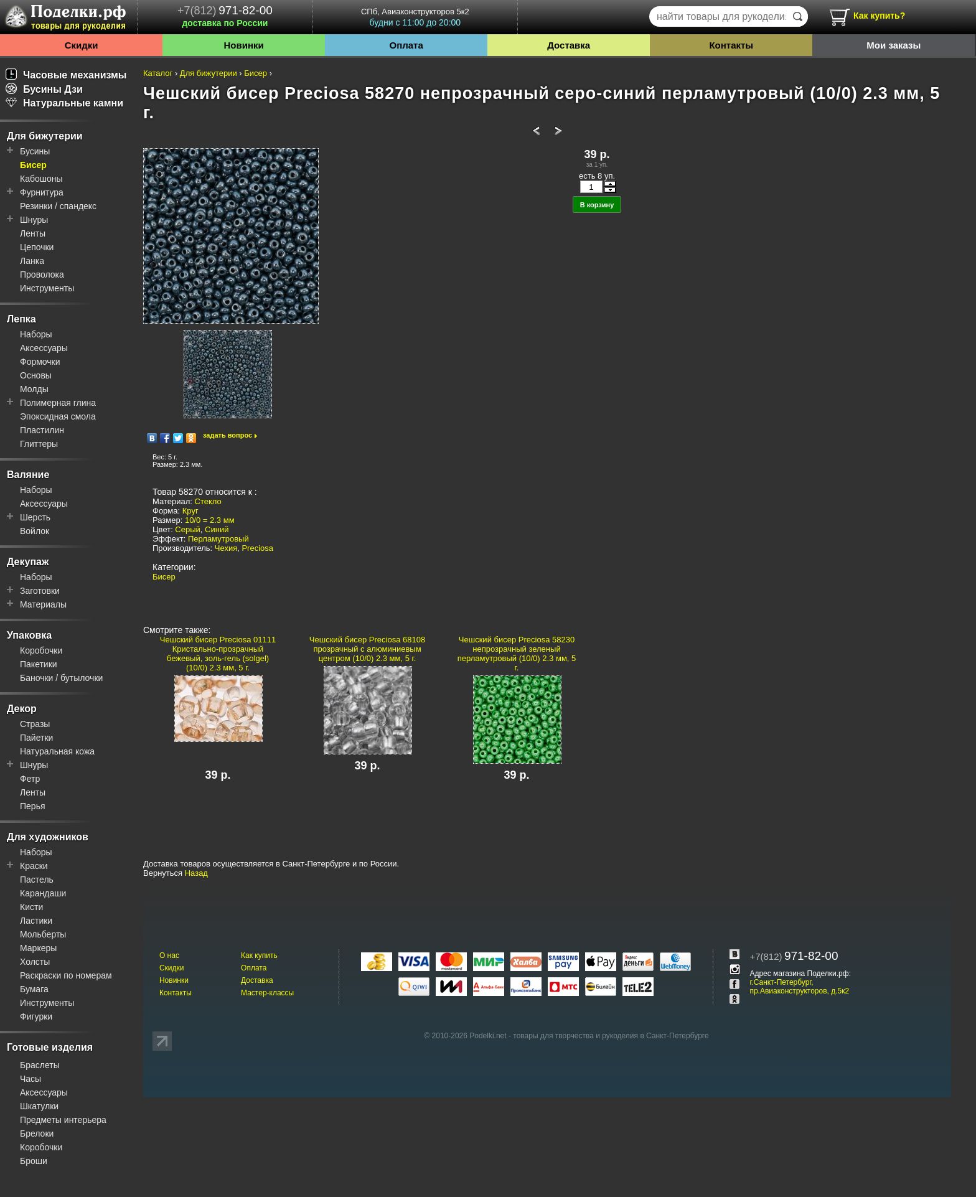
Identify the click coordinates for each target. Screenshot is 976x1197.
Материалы (43, 604)
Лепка (21, 319)
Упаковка (29, 635)
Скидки (81, 45)
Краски (34, 866)
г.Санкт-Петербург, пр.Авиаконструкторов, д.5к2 (799, 986)
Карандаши (43, 893)
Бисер (33, 165)
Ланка (32, 261)
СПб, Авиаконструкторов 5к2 (415, 17)
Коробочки (41, 650)
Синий (216, 529)
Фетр (30, 779)
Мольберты (43, 934)
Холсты (35, 962)
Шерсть (35, 517)
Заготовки (40, 591)
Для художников (47, 837)
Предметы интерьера (63, 1120)
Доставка (568, 45)
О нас (169, 955)
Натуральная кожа (57, 751)
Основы (36, 375)
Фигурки (36, 1016)
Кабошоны (41, 179)
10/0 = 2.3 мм (210, 520)
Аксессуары (44, 348)
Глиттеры (39, 444)
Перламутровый (218, 538)
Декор (22, 708)
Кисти (31, 907)
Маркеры (38, 948)
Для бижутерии (45, 136)
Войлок (34, 531)
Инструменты (47, 288)
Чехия (226, 548)
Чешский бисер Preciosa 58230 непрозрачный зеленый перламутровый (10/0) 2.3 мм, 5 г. (517, 653)
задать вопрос (227, 435)
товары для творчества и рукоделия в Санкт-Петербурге (610, 1035)
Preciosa (257, 548)
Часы (30, 1079)
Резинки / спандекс (58, 206)
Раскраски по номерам (66, 975)
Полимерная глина (58, 403)
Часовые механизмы (66, 75)
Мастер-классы (267, 992)
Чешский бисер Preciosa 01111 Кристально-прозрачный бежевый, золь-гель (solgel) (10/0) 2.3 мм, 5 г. (218, 653)
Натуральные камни (64, 103)
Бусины (35, 151)
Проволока (42, 274)
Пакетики (38, 664)
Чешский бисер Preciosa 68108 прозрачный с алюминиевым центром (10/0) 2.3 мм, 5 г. (367, 649)
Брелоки (37, 1133)
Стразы (35, 724)
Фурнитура (41, 192)
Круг (190, 510)
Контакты (731, 45)
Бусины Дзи (44, 89)
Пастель (37, 880)
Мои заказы (893, 45)
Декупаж (28, 561)
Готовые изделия (50, 1047)
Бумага (34, 989)
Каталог (157, 73)
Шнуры (34, 220)
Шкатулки (39, 1106)
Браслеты (40, 1065)
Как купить (259, 955)
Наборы (36, 334)
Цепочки (37, 247)
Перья (32, 806)
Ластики (36, 921)
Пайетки (36, 738)
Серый (187, 529)
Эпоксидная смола (58, 416)
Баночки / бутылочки (61, 678)
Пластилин (42, 430)
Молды (34, 389)
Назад (196, 873)
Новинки (243, 45)
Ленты (32, 233)
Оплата (406, 45)
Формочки (40, 362)
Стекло (208, 501)
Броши (33, 1161)
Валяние (28, 474)
